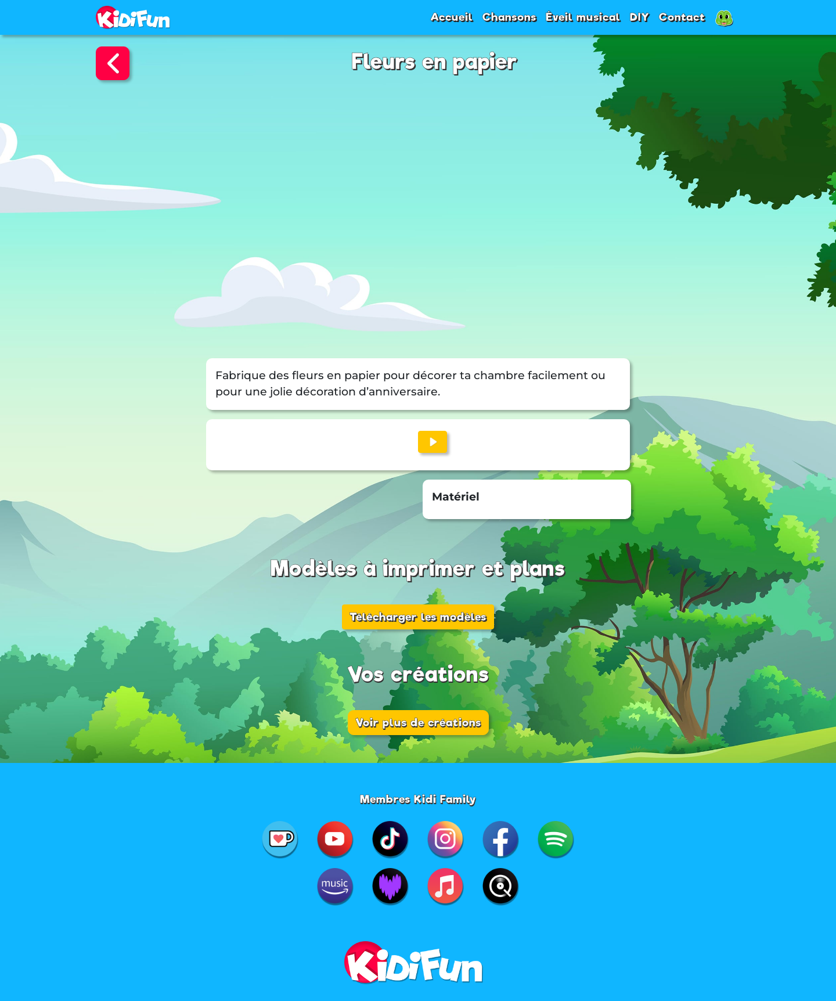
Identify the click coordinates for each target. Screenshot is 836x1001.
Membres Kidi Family (418, 799)
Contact (682, 17)
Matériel (456, 496)
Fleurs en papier (435, 62)
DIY (640, 17)
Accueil (451, 17)
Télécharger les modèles (418, 617)
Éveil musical (583, 17)
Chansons (509, 17)
